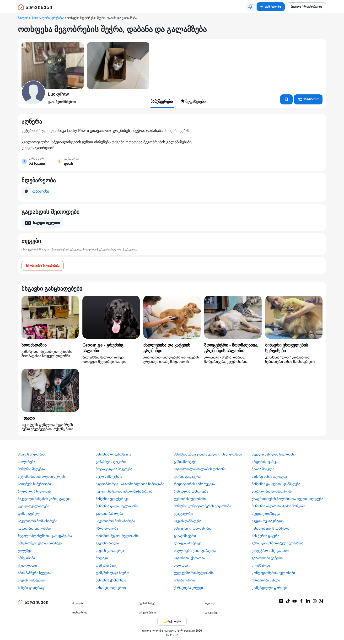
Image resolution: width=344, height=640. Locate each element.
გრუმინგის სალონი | (84, 249)
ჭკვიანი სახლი (107, 543)
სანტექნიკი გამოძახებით (193, 528)
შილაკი (102, 558)
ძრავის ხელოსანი (32, 454)
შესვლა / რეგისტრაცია (306, 6)
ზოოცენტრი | (60, 249)
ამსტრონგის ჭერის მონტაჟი (40, 543)
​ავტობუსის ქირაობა (189, 558)
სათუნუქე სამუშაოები (34, 484)
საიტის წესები (148, 612)
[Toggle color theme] (172, 621)
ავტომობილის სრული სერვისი (42, 476)
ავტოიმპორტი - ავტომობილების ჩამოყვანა (130, 484)
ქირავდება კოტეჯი (188, 588)
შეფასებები (193, 101)
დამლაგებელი (29, 513)
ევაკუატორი (183, 513)
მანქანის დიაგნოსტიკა (113, 454)
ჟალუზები (25, 551)
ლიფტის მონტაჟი (188, 543)
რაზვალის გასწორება (191, 491)
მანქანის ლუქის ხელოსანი (117, 506)
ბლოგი (210, 603)
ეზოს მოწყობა (107, 528)
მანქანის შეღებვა (31, 469)
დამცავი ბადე (106, 565)
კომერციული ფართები (270, 588)
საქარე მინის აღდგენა (269, 476)
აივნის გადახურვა (110, 551)
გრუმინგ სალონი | (111, 249)
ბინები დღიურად (31, 588)
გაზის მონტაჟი (185, 462)
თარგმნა (181, 565)
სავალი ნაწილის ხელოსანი (274, 454)
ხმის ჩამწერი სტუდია (34, 573)
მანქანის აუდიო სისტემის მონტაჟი (278, 506)
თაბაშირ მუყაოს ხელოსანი (117, 536)
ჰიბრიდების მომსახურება (272, 491)
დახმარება (79, 612)
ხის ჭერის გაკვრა (265, 536)
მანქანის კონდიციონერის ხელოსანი (202, 506)
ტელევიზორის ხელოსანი (194, 573)
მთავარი (24, 18)
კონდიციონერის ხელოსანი (273, 573)
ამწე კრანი (26, 558)
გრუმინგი (131, 249)
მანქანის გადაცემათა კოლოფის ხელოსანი (208, 454)
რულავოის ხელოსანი (35, 491)
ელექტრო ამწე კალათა (270, 551)
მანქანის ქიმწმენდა (111, 580)
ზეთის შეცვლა (263, 469)
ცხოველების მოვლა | (36, 249)
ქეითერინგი (27, 565)
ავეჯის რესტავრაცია (268, 521)
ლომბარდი (261, 565)
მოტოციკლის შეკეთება (114, 469)
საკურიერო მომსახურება (37, 521)
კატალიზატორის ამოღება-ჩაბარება (124, 491)
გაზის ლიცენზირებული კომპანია (277, 543)
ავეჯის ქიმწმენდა (31, 580)
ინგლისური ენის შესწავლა (195, 551)
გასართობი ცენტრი (267, 558)
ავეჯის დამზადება (188, 521)
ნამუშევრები (162, 101)
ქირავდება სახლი (266, 580)
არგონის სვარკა (265, 462)
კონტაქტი (211, 612)
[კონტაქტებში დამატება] (286, 99)
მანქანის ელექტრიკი (112, 499)
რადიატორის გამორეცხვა (194, 484)
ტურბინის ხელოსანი (190, 499)
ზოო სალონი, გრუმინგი (48, 18)
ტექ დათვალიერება (33, 506)
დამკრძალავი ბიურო (112, 573)
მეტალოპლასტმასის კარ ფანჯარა (45, 536)
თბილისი (40, 191)
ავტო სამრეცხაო (109, 476)
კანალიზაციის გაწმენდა (271, 528)
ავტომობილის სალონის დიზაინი (200, 469)
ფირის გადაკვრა (187, 476)
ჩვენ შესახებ (147, 603)
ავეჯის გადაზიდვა (266, 513)
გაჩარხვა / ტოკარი (111, 462)
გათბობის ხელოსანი (34, 528)
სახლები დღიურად (111, 588)
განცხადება (270, 6)
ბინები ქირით (184, 580)
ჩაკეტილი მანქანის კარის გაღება (44, 499)
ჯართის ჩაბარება (109, 513)
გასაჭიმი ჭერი (185, 536)
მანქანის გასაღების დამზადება (276, 484)
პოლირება (26, 462)
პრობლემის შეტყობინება (42, 265)
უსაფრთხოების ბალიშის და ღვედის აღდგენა (287, 499)
